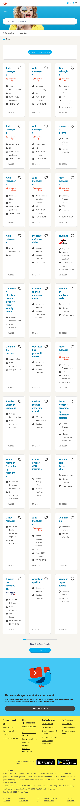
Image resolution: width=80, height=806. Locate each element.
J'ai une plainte (47, 724)
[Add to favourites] (19, 68)
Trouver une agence (49, 737)
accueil (6, 12)
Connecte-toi (67, 724)
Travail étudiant (8, 731)
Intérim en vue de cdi (10, 738)
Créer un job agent (68, 727)
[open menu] (76, 3)
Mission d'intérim (9, 727)
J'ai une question (48, 727)
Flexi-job (6, 734)
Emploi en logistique (29, 739)
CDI (4, 724)
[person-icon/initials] (73, 3)
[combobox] (40, 21)
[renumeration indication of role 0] (69, 3)
